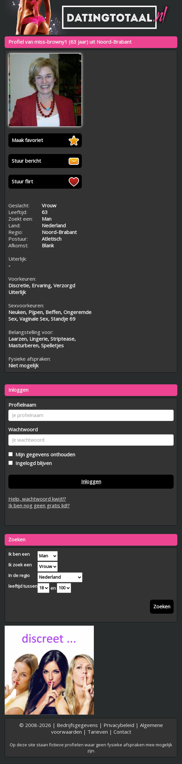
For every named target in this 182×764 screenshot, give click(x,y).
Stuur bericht (26, 160)
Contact (122, 731)
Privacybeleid (119, 725)
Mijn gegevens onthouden (44, 454)
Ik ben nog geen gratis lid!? (39, 505)
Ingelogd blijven (32, 463)
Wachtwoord (23, 429)
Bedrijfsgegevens (77, 725)
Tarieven (97, 731)
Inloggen (91, 481)
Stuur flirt (22, 181)
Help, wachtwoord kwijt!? (37, 498)
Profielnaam (22, 404)
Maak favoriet (27, 140)
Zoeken (161, 606)
